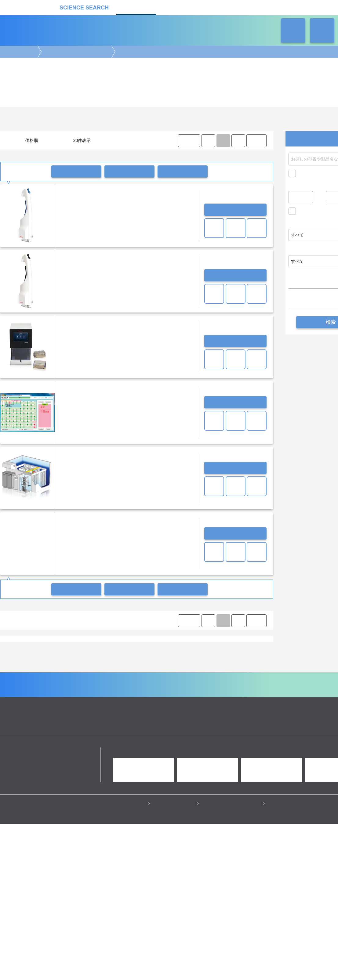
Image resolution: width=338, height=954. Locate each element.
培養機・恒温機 (242, 698)
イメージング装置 (109, 698)
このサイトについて (175, 889)
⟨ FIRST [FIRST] (189, 140)
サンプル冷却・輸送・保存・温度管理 (76, 654)
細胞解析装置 (173, 698)
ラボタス (221, 7)
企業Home (101, 763)
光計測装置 (198, 704)
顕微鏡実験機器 (143, 698)
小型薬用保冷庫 (19, 648)
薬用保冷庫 (47, 648)
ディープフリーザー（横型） (180, 648)
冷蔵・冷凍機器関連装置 (204, 654)
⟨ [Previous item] (208, 140)
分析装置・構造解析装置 (142, 704)
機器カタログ (136, 7)
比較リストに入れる (182, 171)
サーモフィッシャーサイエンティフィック (89, 676)
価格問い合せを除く (317, 212)
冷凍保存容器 (125, 654)
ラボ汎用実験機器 (219, 710)
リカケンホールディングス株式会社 (43, 837)
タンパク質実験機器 (229, 704)
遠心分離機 (132, 710)
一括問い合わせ (76, 171)
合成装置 (175, 704)
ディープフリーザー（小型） (233, 648)
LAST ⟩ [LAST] (256, 140)
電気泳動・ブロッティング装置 (63, 698)
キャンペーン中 (313, 173)
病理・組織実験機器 (206, 698)
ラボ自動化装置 (54, 710)
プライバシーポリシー (124, 889)
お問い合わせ (235, 209)
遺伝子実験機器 (19, 698)
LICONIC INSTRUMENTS (27, 676)
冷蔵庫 (67, 648)
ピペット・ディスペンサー (95, 710)
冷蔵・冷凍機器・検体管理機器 (76, 52)
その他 (47, 659)
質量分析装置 (105, 704)
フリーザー (88, 648)
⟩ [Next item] (238, 140)
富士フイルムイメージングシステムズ (204, 676)
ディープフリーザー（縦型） (127, 648)
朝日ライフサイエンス (148, 676)
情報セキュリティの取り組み (232, 889)
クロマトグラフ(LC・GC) (66, 704)
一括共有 (129, 171)
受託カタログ (179, 7)
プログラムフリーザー (160, 654)
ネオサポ (264, 7)
